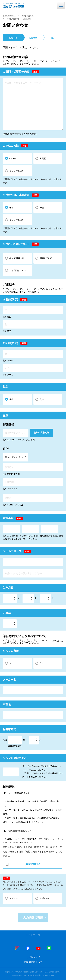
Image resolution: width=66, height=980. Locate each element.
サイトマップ (33, 957)
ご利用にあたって (33, 962)
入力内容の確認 (33, 917)
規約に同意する (23, 863)
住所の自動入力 (41, 432)
